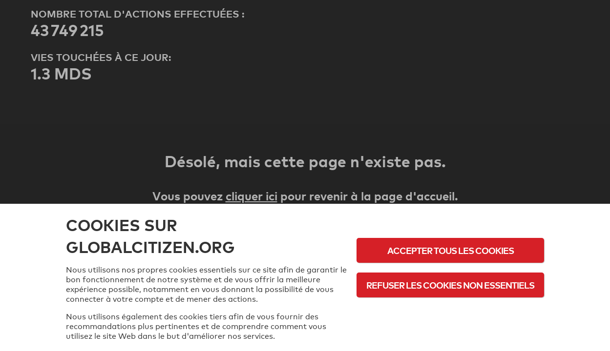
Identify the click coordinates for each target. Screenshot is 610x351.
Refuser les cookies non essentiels (450, 285)
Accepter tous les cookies (450, 250)
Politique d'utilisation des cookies (450, 311)
